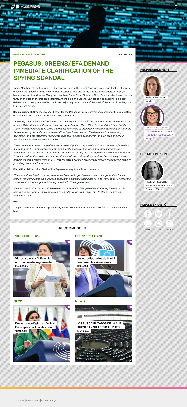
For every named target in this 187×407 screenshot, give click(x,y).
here (15, 211)
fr (130, 54)
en (120, 54)
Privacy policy (33, 400)
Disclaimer (20, 400)
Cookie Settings (48, 400)
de (125, 54)
